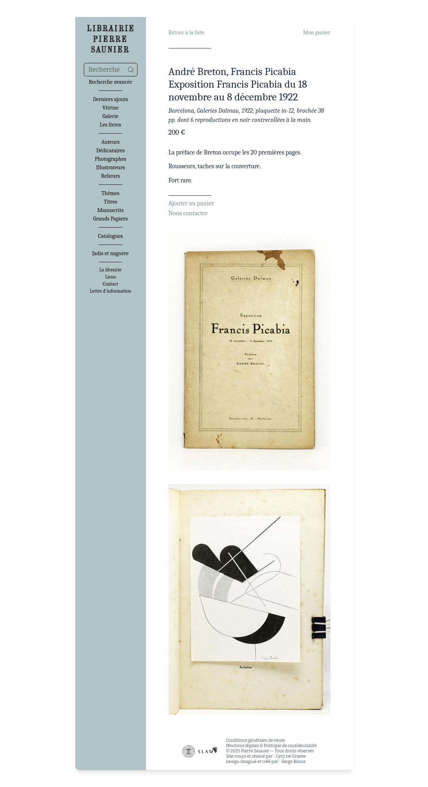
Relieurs (110, 176)
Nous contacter (188, 213)
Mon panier (316, 32)
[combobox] (110, 69)
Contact (110, 284)
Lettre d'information (110, 291)
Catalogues (110, 236)
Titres (110, 202)
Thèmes (110, 193)
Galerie (110, 116)
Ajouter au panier (191, 203)
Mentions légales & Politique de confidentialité (271, 745)
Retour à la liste (186, 32)
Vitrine (110, 108)
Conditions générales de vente (255, 740)
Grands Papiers (110, 219)
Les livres (110, 125)
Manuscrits (110, 210)
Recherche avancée (110, 82)
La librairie (110, 270)
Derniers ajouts (110, 99)
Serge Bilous (293, 761)
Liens (110, 277)
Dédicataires (110, 150)
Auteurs (110, 142)
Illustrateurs (110, 167)
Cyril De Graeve (291, 756)
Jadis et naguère (110, 253)
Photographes (110, 159)
